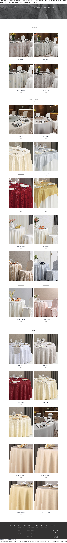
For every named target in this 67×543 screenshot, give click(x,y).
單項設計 (44, 7)
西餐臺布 (28, 532)
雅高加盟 (46, 527)
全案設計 (39, 7)
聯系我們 (42, 527)
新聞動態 (37, 527)
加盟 (57, 7)
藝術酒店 (28, 534)
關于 (34, 7)
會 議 (23, 530)
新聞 (49, 7)
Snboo (57, 537)
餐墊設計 (32, 530)
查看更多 (21, 61)
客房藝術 (32, 536)
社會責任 (19, 535)
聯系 (53, 7)
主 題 (23, 532)
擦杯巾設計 (29, 536)
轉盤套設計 (29, 530)
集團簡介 (19, 527)
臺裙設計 (28, 527)
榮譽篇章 (19, 532)
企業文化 (19, 533)
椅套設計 (32, 527)
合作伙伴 (19, 530)
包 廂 (23, 527)
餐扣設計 (32, 534)
